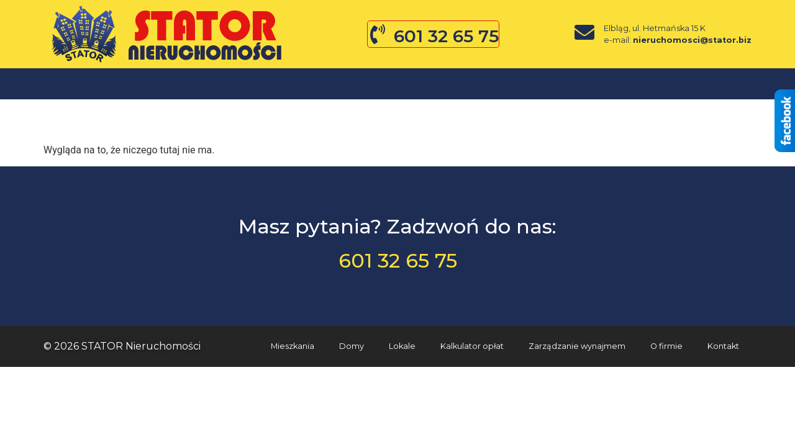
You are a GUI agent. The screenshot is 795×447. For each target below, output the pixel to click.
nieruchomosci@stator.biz (692, 40)
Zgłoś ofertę (429, 83)
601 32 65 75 (446, 36)
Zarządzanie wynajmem (577, 346)
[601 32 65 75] (378, 34)
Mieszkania (96, 84)
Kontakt (519, 83)
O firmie (341, 83)
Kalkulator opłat (472, 346)
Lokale (264, 84)
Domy (186, 84)
